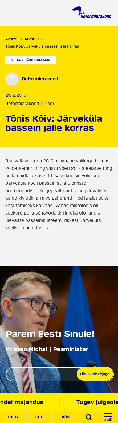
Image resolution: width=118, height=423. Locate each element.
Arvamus (33, 39)
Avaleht (12, 39)
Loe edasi (36, 228)
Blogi (48, 103)
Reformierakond (22, 103)
